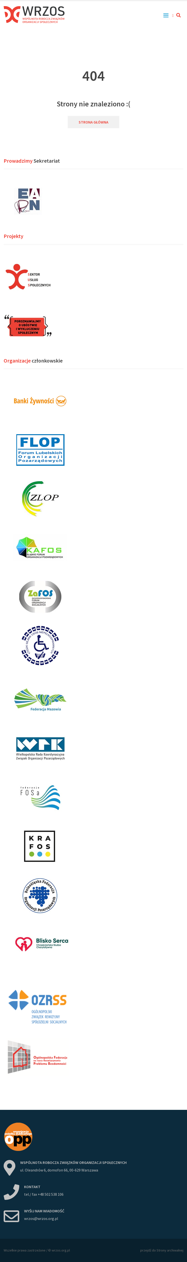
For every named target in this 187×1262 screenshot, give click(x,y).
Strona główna (93, 122)
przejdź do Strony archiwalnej (161, 1250)
